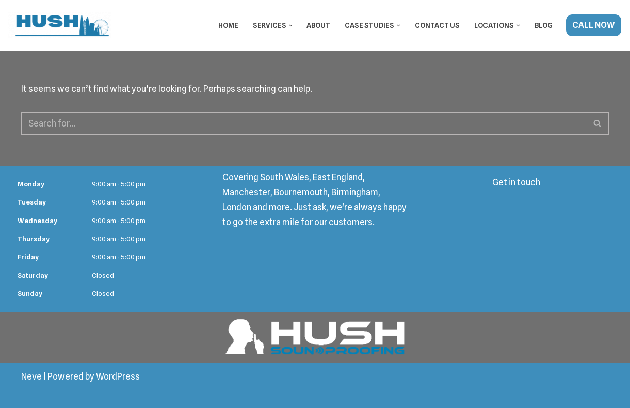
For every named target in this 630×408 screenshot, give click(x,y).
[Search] (303, 123)
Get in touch (516, 182)
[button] (291, 25)
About (318, 25)
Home (228, 25)
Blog (544, 25)
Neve (31, 376)
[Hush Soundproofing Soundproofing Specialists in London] (59, 25)
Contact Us (437, 25)
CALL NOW (593, 25)
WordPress (118, 376)
